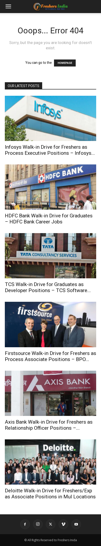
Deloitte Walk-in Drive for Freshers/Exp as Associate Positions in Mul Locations (50, 494)
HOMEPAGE (65, 63)
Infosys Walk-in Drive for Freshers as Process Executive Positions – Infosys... (50, 150)
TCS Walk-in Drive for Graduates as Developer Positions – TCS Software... (48, 287)
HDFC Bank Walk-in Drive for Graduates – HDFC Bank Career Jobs (49, 219)
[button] (8, 6)
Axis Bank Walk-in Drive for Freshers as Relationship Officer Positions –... (49, 425)
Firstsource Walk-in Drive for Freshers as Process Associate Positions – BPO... (50, 356)
